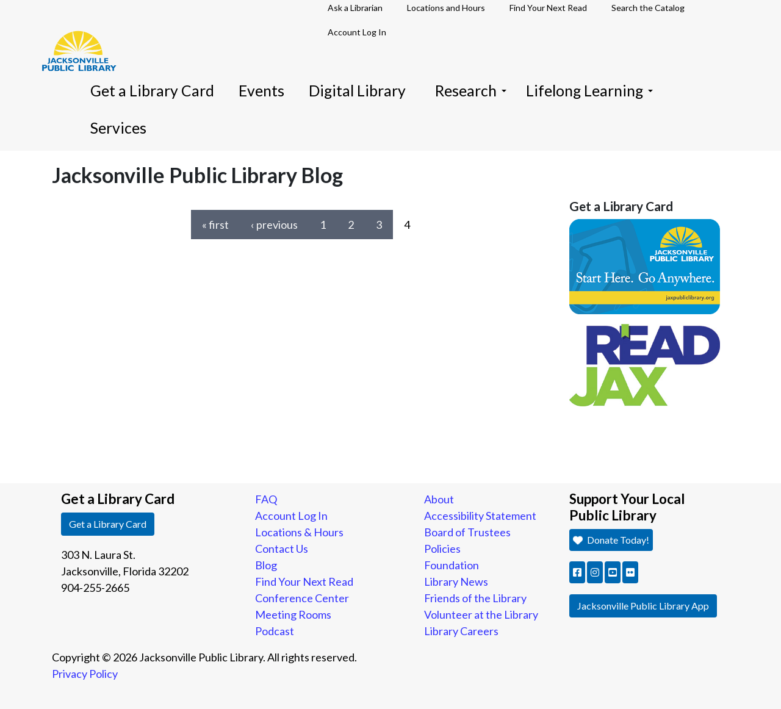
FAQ (266, 499)
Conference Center (302, 598)
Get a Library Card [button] (107, 524)
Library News (456, 581)
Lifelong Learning (589, 90)
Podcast (274, 631)
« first (215, 224)
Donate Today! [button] (610, 539)
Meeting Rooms (293, 614)
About (439, 499)
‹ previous (274, 224)
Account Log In (357, 32)
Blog (266, 565)
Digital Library (357, 90)
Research (470, 90)
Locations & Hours (299, 532)
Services (118, 128)
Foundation (451, 565)
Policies (442, 548)
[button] (577, 572)
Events (261, 90)
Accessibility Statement (480, 515)
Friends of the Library (475, 598)
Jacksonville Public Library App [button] (643, 605)
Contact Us (281, 548)
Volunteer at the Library (481, 614)
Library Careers (461, 631)
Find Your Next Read (304, 581)
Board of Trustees (467, 532)
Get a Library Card (152, 90)
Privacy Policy (85, 673)
